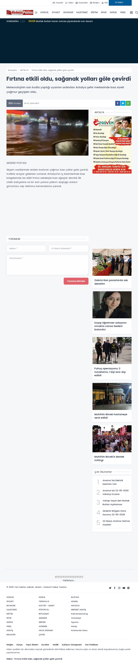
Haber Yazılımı (59, 587)
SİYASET (56, 12)
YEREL (123, 12)
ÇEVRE (42, 634)
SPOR (103, 12)
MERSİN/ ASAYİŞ (78, 609)
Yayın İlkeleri (32, 644)
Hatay (74, 626)
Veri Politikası (91, 644)
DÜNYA (42, 597)
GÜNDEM (43, 626)
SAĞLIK (113, 12)
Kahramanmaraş (79, 613)
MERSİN (42, 622)
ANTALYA (24, 70)
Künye (19, 644)
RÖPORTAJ (44, 609)
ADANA (74, 601)
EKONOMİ (68, 12)
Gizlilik (56, 644)
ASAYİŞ (9, 630)
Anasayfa (12, 70)
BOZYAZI (75, 597)
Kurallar (45, 644)
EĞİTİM (94, 12)
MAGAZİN (10, 634)
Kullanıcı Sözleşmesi (72, 644)
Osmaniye (76, 618)
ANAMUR (43, 618)
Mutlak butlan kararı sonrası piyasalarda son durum (61, 21)
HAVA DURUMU (46, 630)
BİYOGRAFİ (44, 613)
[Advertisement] (69, 44)
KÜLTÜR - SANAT (47, 605)
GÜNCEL (44, 12)
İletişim (9, 644)
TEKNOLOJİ (44, 601)
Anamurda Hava (79, 630)
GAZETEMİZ (82, 12)
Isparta (74, 622)
